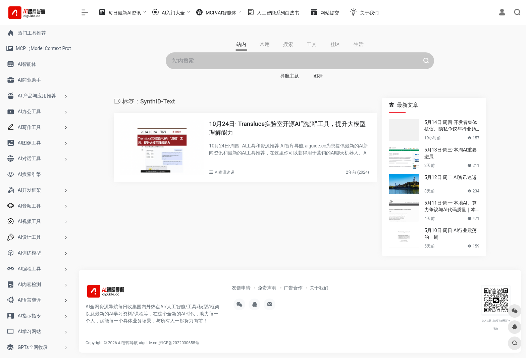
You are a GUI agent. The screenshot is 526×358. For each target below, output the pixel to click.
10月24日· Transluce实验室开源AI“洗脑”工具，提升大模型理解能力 (287, 128)
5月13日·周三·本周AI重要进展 (450, 153)
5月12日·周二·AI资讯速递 (450, 177)
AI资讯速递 (224, 172)
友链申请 (241, 287)
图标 (318, 76)
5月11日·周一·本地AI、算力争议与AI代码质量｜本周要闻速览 (450, 206)
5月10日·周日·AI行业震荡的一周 (450, 234)
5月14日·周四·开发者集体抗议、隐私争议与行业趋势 (450, 126)
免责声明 (267, 287)
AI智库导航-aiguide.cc (137, 343)
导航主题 (289, 76)
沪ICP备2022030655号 (178, 343)
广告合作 (293, 287)
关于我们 (319, 287)
